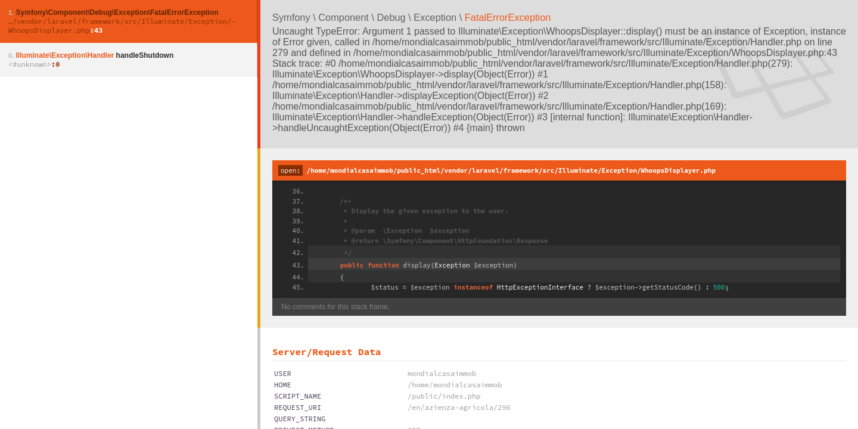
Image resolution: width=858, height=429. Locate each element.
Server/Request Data (326, 352)
